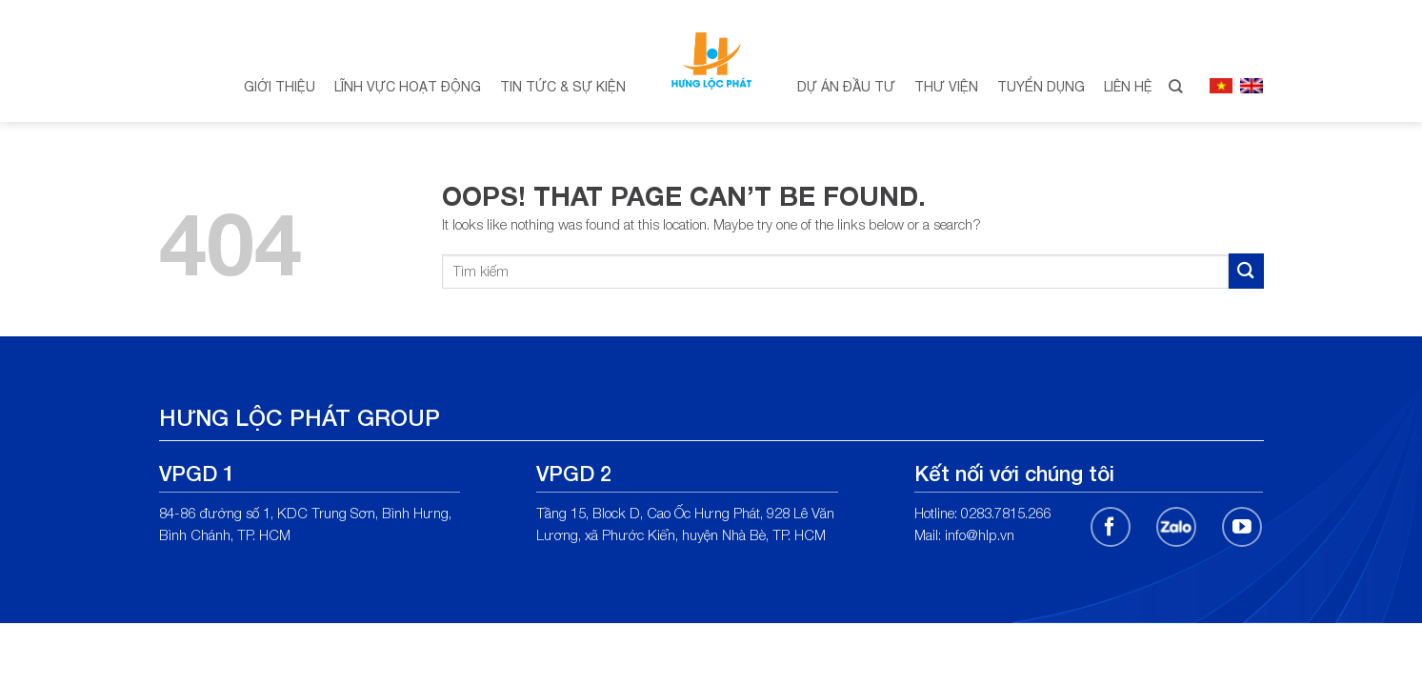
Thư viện (946, 86)
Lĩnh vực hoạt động (407, 86)
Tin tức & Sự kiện (563, 86)
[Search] (1175, 86)
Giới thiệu (279, 86)
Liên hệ (1128, 86)
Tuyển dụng (1041, 86)
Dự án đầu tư (846, 86)
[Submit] (1246, 271)
